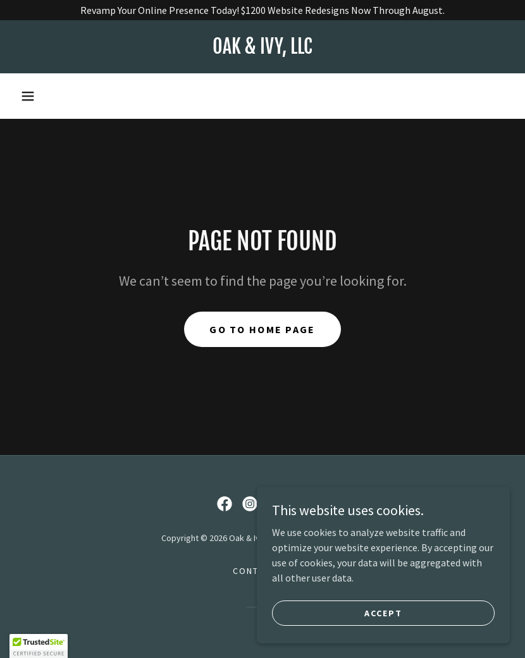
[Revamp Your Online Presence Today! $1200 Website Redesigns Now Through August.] (262, 10)
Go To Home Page (262, 329)
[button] (27, 96)
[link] (262, 50)
